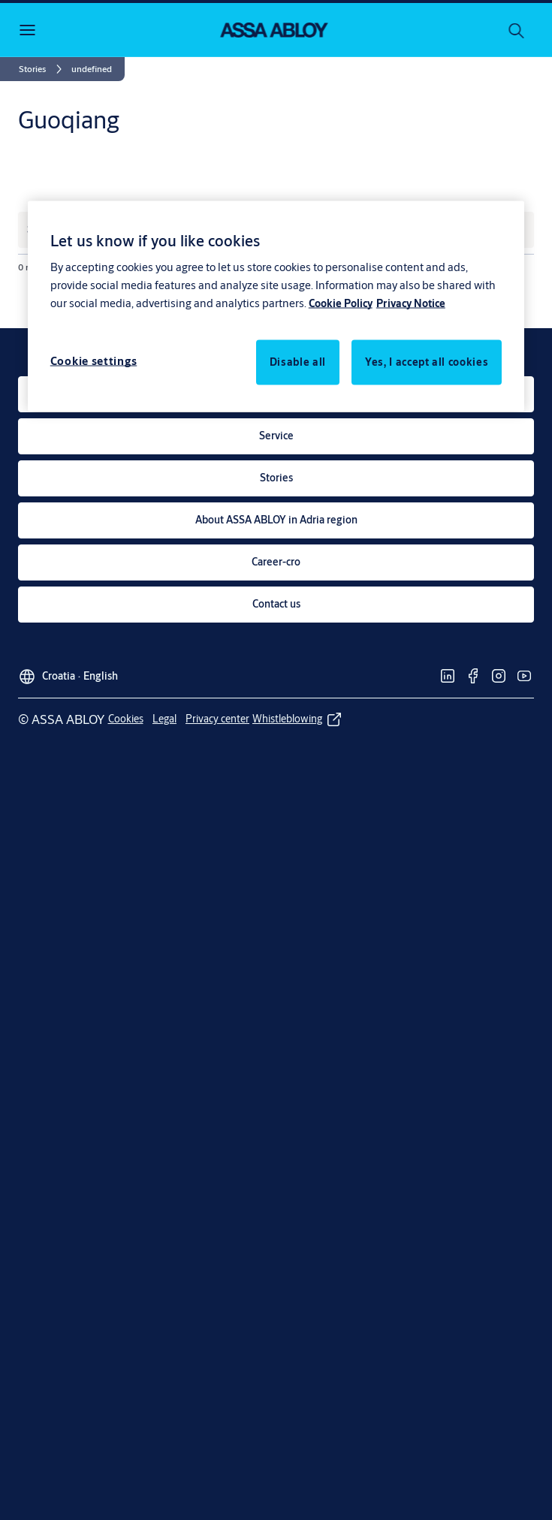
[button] (92, 69)
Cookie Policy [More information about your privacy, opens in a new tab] (341, 303)
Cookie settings (93, 361)
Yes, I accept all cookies (426, 362)
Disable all (298, 362)
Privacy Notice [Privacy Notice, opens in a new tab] (410, 303)
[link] (43, 69)
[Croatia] (68, 672)
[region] (276, 306)
